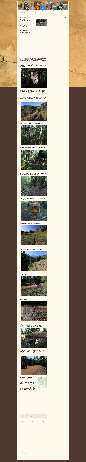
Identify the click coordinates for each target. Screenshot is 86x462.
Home (20, 10)
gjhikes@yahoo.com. (28, 453)
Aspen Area (26, 416)
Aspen (23, 416)
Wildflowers (31, 12)
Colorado (35, 416)
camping (33, 416)
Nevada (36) (47, 10)
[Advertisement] (58, 26)
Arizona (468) (25, 10)
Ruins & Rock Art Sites (23, 12)
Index (36, 12)
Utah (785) (61, 10)
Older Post (44, 421)
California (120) (32, 10)
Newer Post (22, 421)
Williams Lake (35, 174)
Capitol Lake (36, 65)
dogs (38, 416)
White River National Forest (29, 417)
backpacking (29, 416)
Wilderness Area (35, 417)
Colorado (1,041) (40, 10)
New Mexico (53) (54, 10)
